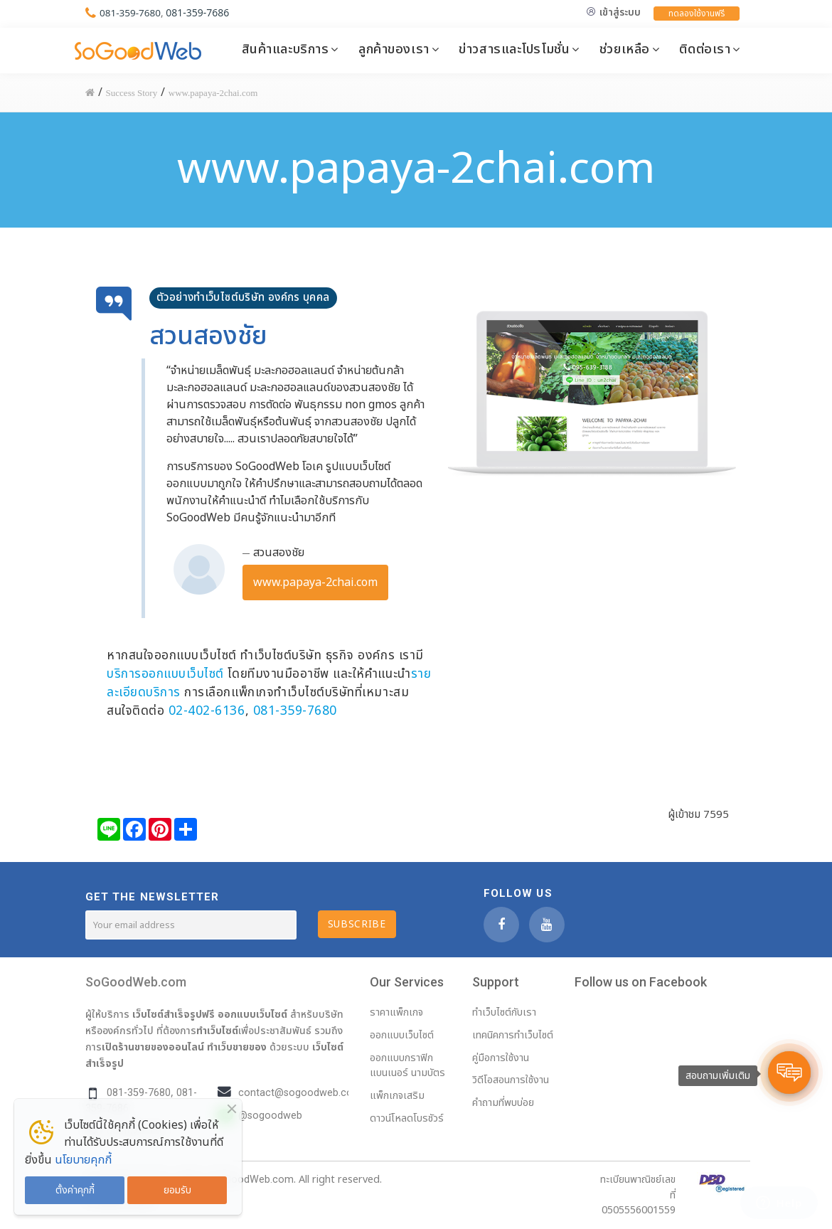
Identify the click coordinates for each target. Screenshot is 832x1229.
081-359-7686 (199, 12)
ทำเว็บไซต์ (217, 1030)
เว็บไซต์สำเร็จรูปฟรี (173, 1014)
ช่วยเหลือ (624, 49)
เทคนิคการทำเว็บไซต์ (512, 1035)
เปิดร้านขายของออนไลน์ (153, 1047)
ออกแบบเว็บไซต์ (252, 1014)
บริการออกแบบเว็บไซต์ (165, 673)
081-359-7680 (131, 12)
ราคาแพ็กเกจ (396, 1012)
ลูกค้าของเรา (394, 49)
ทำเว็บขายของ (237, 1047)
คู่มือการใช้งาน (500, 1058)
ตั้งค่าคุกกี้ (75, 1190)
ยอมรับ (177, 1190)
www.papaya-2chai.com (315, 582)
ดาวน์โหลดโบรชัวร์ (407, 1118)
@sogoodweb (270, 1116)
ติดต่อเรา (704, 49)
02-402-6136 (207, 710)
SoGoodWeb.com (135, 981)
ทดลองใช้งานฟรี (696, 13)
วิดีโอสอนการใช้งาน (510, 1080)
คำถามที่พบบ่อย (503, 1103)
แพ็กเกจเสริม (397, 1096)
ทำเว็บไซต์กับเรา (504, 1012)
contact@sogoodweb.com (300, 1093)
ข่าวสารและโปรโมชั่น (514, 49)
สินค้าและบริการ (285, 49)
